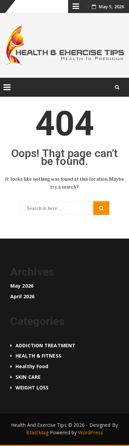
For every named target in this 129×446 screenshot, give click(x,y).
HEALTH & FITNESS (38, 355)
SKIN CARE (28, 377)
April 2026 (22, 296)
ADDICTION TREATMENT (45, 345)
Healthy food (31, 366)
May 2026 (21, 285)
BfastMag (37, 432)
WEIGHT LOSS (32, 387)
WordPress (90, 432)
